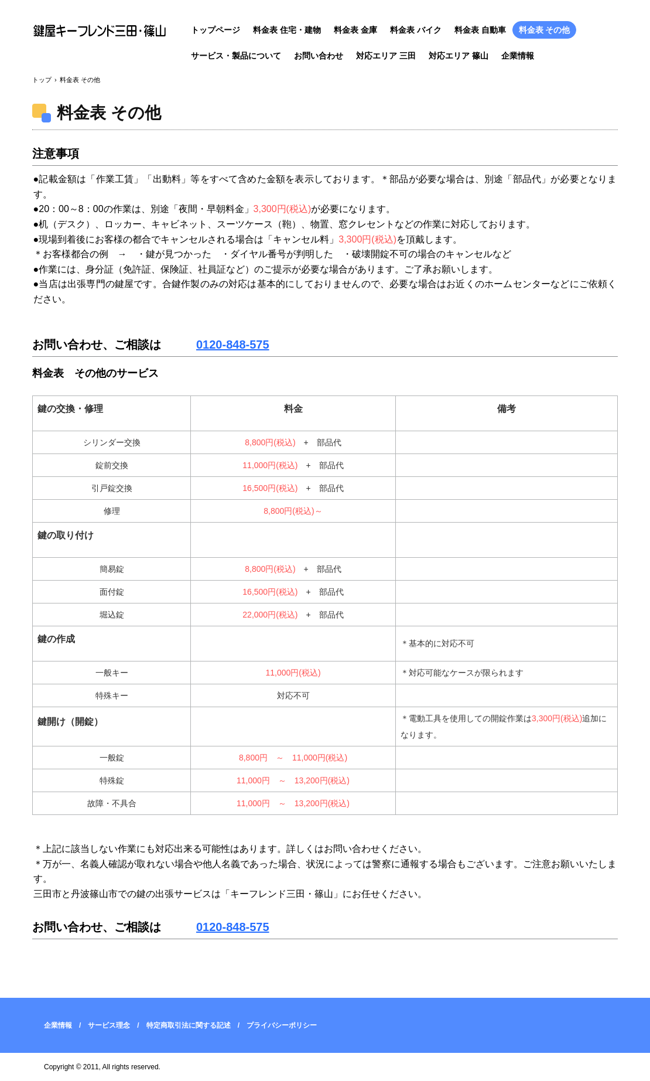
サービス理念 (109, 1025)
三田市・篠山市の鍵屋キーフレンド (102, 31)
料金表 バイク (416, 30)
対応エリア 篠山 (458, 55)
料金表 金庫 (355, 30)
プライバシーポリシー (282, 1025)
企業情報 (517, 55)
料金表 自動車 (480, 30)
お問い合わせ (318, 55)
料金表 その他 (544, 30)
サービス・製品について (236, 55)
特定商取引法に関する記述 (188, 1025)
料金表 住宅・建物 (287, 30)
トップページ (215, 30)
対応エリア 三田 (386, 55)
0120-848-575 (232, 344)
